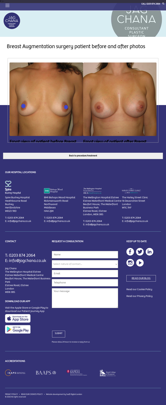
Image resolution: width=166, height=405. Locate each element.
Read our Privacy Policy (139, 296)
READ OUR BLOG (141, 278)
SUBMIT (58, 333)
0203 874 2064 (153, 4)
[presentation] (77, 317)
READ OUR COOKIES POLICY (32, 394)
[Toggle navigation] (7, 5)
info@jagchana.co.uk (19, 221)
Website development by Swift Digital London (64, 394)
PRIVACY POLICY (11, 394)
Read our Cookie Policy (139, 289)
